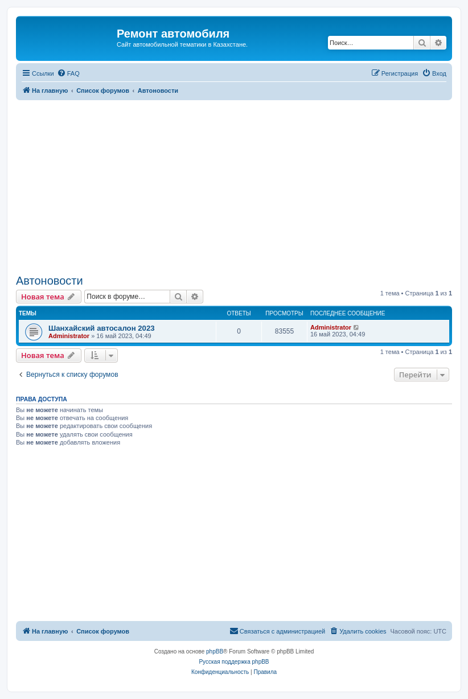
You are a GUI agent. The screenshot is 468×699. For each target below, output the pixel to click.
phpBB (214, 651)
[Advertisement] (234, 185)
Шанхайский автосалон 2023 (101, 328)
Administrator (68, 335)
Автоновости (49, 280)
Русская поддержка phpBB (234, 662)
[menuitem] (68, 73)
